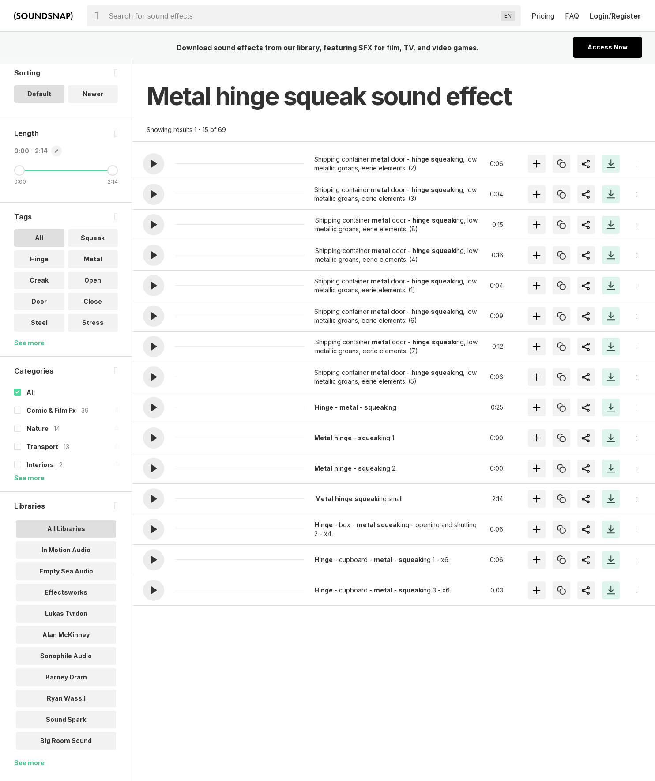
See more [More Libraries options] (29, 767)
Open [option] (92, 285)
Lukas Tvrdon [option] (66, 618)
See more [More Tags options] (29, 347)
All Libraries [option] (66, 533)
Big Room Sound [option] (66, 745)
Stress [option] (93, 327)
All (30, 397)
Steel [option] (39, 327)
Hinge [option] (39, 264)
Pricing (542, 15)
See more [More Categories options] (29, 483)
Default (39, 98)
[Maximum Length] (112, 175)
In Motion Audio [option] (65, 554)
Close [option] (92, 306)
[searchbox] (303, 16)
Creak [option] (39, 285)
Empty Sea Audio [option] (66, 576)
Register (626, 15)
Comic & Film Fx (51, 415)
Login (599, 15)
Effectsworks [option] (66, 597)
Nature (37, 433)
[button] (153, 163)
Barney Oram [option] (66, 682)
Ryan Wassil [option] (66, 703)
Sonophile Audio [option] (66, 660)
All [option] (39, 242)
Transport (42, 451)
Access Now (607, 47)
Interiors (40, 469)
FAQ (572, 15)
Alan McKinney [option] (66, 639)
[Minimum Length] (19, 175)
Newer (93, 98)
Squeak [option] (93, 242)
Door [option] (39, 306)
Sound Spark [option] (66, 724)
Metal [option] (93, 264)
